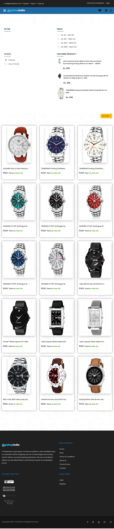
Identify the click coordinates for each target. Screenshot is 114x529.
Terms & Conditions (67, 457)
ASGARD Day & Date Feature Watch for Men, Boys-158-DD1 (18, 169)
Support (26, 4)
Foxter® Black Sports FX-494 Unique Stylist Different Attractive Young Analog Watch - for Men (18, 342)
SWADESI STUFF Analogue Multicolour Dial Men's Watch (18, 226)
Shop (62, 453)
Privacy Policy (65, 465)
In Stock (11, 60)
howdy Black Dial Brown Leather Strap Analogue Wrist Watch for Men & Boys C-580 (85, 77)
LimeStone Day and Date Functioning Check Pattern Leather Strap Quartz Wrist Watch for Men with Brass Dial (56, 400)
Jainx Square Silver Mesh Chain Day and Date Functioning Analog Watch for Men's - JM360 (82, 62)
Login (108, 3)
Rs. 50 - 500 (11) (67, 35)
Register (63, 484)
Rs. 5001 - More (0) (68, 47)
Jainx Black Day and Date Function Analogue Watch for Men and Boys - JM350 (94, 284)
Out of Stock (13, 64)
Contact (63, 469)
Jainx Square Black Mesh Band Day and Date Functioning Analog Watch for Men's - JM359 (56, 342)
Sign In (33, 4)
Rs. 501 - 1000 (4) (67, 39)
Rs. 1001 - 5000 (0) (68, 43)
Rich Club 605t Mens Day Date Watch (18, 400)
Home (62, 450)
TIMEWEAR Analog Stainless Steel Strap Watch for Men (56, 169)
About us (63, 461)
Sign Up (41, 4)
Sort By (105, 116)
